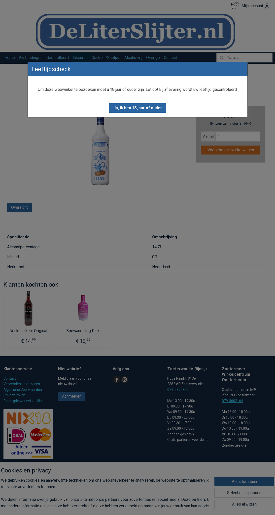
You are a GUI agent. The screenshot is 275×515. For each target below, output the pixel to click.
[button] (137, 108)
